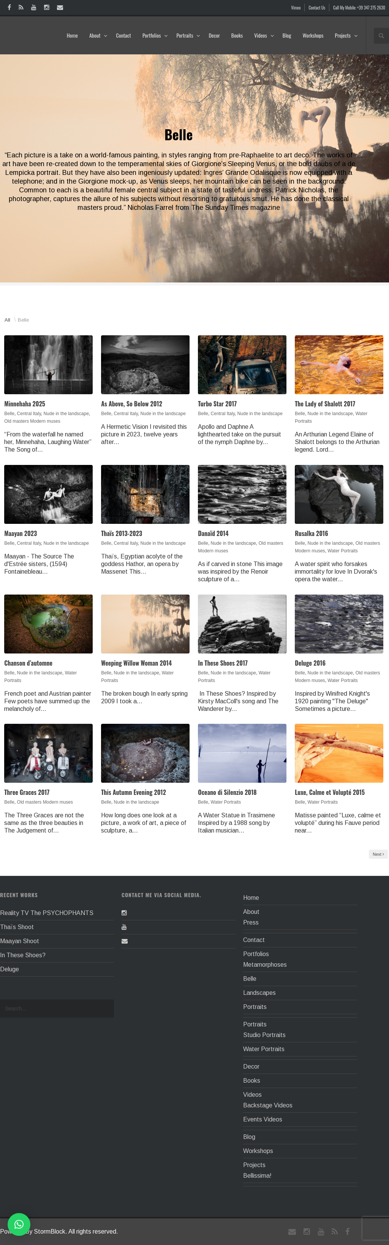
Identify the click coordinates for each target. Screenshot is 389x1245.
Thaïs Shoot (17, 927)
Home (72, 35)
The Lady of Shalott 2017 (325, 403)
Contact (123, 35)
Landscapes (259, 993)
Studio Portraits (264, 1035)
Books (237, 35)
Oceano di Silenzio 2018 (227, 792)
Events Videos (262, 1119)
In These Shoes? (23, 955)
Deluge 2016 (310, 663)
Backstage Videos (268, 1105)
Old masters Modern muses (32, 421)
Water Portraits (342, 551)
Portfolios (155, 35)
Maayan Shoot (19, 941)
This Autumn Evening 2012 (133, 792)
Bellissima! (257, 1175)
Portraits (188, 35)
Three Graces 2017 (26, 792)
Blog (287, 35)
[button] (19, 1224)
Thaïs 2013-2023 (121, 533)
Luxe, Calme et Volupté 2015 (330, 792)
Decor (214, 35)
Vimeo (296, 8)
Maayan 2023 (20, 533)
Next (378, 854)
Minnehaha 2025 (24, 403)
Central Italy (29, 413)
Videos (264, 35)
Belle (23, 320)
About (98, 35)
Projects (346, 35)
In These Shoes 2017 (223, 663)
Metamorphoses (265, 964)
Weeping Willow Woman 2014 (136, 663)
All (7, 320)
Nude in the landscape (66, 413)
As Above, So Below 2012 (131, 403)
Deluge (9, 969)
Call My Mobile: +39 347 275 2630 (359, 8)
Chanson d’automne (28, 663)
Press (251, 922)
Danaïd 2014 (213, 533)
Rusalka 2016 (311, 533)
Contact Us (316, 8)
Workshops (312, 35)
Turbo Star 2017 (217, 403)
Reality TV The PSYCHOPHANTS (46, 913)
